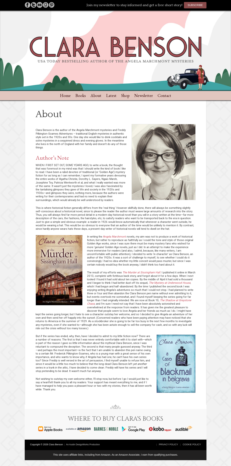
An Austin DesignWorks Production (83, 444)
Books (80, 95)
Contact (164, 95)
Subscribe (195, 5)
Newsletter (143, 95)
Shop (125, 95)
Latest (111, 95)
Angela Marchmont (114, 236)
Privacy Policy (168, 444)
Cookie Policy (192, 444)
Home (65, 95)
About (96, 95)
